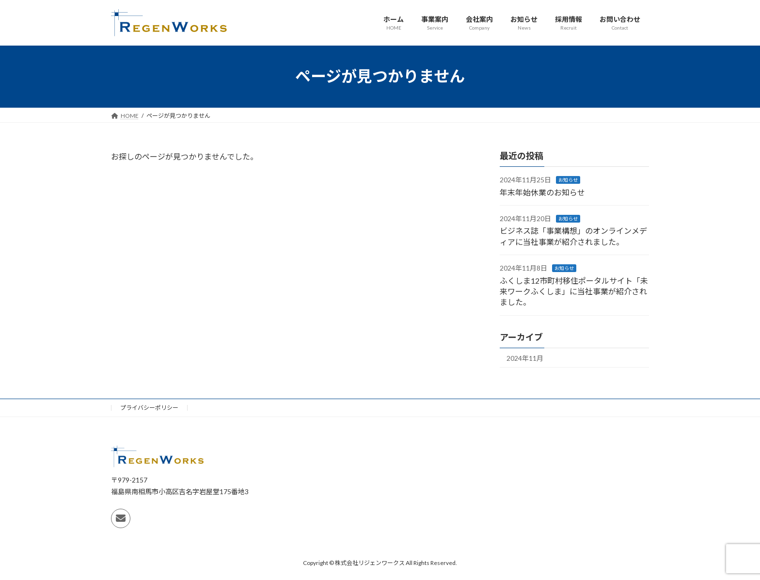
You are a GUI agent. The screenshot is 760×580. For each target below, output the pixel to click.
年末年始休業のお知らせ (542, 191)
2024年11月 (525, 358)
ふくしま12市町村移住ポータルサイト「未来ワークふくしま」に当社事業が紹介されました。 (574, 290)
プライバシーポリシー (149, 407)
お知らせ (568, 180)
